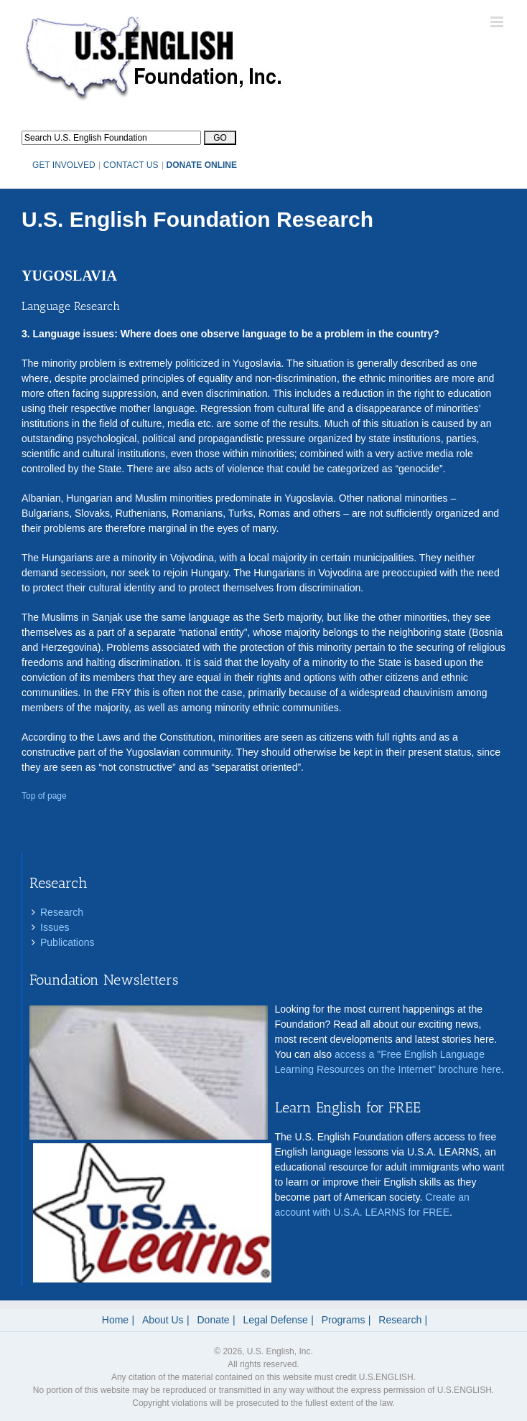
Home (115, 1320)
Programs (343, 1320)
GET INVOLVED (63, 165)
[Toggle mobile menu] (497, 21)
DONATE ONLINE (202, 165)
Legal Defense (275, 1320)
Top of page (44, 796)
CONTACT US (131, 165)
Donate (213, 1320)
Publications (67, 942)
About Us (163, 1320)
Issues (54, 927)
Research (61, 912)
